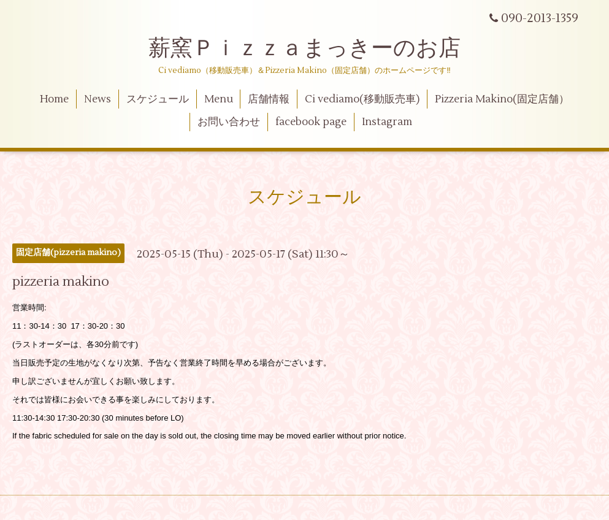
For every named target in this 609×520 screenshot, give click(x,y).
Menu (218, 99)
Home (54, 99)
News (97, 99)
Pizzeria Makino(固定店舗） (502, 99)
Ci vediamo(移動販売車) (362, 99)
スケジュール (157, 99)
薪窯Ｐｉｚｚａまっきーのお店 (315, 48)
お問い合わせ (228, 122)
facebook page (311, 122)
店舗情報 (268, 99)
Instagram (387, 122)
